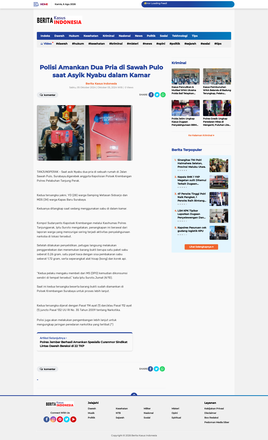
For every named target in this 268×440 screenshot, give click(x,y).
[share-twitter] (157, 94)
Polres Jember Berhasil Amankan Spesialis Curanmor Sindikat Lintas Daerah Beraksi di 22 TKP (83, 344)
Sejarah (191, 43)
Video (48, 43)
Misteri (133, 43)
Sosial (164, 36)
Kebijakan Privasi (214, 408)
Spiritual (176, 417)
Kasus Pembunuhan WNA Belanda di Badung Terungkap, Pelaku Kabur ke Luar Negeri (217, 90)
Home (44, 4)
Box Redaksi (211, 417)
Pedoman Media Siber (216, 422)
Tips (194, 36)
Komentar (47, 94)
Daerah (59, 36)
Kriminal (108, 36)
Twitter (68, 421)
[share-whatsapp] (163, 94)
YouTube (76, 421)
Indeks (45, 36)
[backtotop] (134, 396)
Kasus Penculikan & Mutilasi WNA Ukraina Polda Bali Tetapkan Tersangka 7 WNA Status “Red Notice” (186, 90)
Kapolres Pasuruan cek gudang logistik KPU (192, 229)
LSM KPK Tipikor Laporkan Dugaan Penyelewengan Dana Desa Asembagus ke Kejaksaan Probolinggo (192, 214)
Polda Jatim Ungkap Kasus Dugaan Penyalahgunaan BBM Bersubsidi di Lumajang (185, 121)
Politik (151, 36)
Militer (147, 408)
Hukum (74, 36)
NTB (118, 413)
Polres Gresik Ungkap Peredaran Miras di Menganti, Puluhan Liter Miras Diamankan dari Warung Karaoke (216, 121)
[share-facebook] (151, 94)
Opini (161, 43)
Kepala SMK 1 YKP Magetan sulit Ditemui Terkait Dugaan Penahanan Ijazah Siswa (192, 180)
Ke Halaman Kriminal (201, 135)
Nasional (124, 36)
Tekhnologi (179, 36)
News (138, 36)
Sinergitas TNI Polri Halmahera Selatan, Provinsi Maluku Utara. (192, 163)
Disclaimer (210, 413)
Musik (91, 413)
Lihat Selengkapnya (201, 246)
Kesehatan (91, 36)
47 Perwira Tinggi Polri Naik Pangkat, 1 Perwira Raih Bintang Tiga (192, 197)
